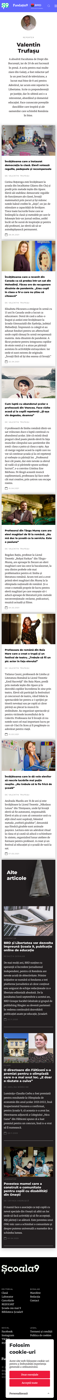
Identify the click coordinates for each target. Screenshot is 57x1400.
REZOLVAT (8, 1304)
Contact (34, 1300)
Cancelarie (8, 1300)
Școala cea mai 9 (11, 1308)
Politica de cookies (40, 1335)
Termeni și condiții (41, 1331)
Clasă (5, 1292)
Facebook (7, 1331)
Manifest (35, 1292)
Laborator (7, 1296)
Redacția (35, 1296)
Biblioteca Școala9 (12, 1311)
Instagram (8, 1335)
